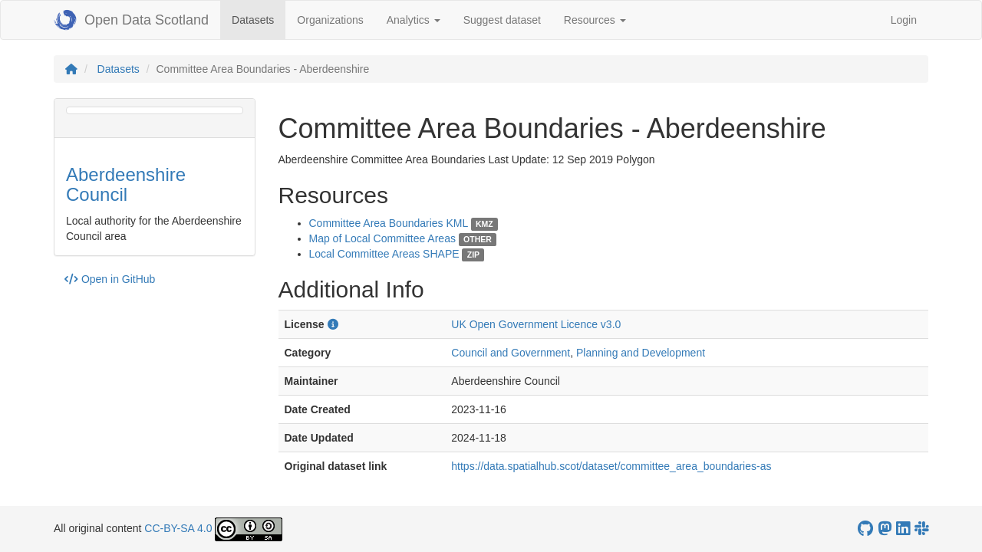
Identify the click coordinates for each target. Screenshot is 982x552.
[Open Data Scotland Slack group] (921, 528)
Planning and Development (640, 353)
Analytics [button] (413, 20)
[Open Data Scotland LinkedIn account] (903, 528)
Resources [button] (595, 20)
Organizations (330, 20)
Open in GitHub (109, 279)
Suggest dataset (502, 20)
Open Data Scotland (131, 19)
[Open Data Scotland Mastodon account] (884, 528)
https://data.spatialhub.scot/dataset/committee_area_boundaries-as (611, 466)
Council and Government (510, 353)
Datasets (258, 19)
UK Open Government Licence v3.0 (536, 324)
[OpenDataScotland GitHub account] (865, 528)
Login (904, 20)
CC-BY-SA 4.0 (178, 528)
